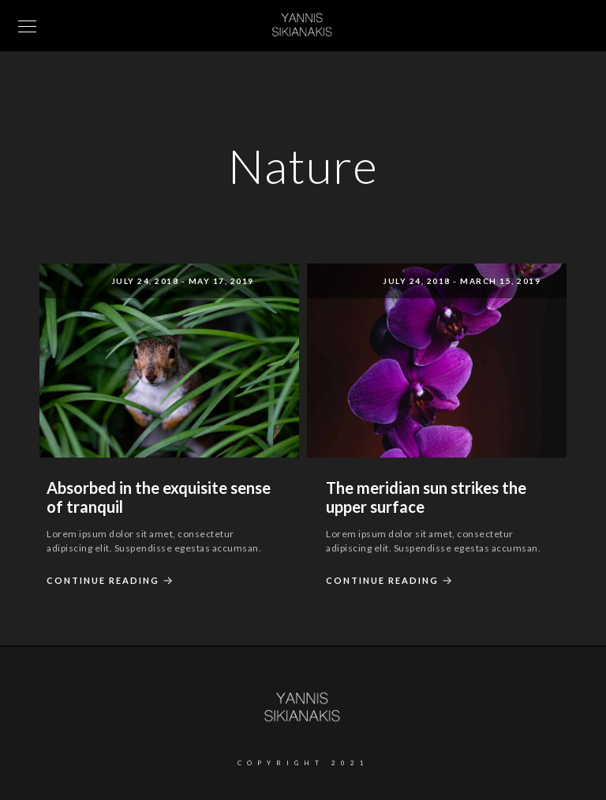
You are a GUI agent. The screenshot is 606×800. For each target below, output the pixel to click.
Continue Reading (112, 581)
